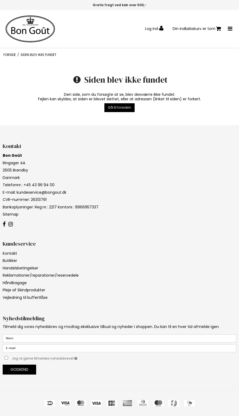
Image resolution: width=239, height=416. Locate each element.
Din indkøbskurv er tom (197, 28)
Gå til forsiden (119, 107)
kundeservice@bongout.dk (41, 192)
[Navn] (119, 338)
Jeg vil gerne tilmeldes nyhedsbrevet (58, 357)
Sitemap (10, 214)
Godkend (19, 369)
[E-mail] (119, 348)
